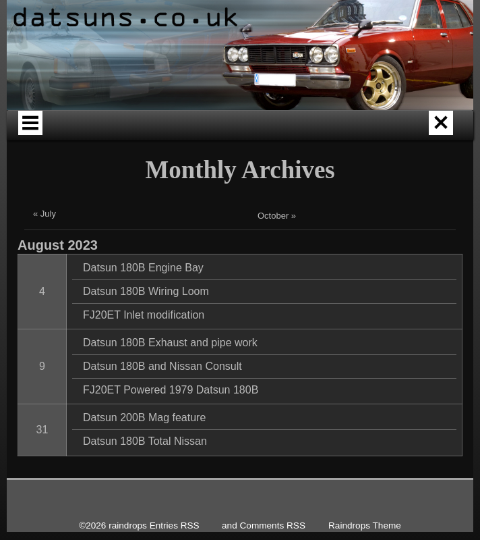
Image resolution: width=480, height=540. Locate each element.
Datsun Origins (161, 135)
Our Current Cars (428, 135)
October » (277, 259)
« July (44, 257)
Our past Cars (343, 135)
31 (42, 473)
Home (76, 135)
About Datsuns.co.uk (252, 135)
